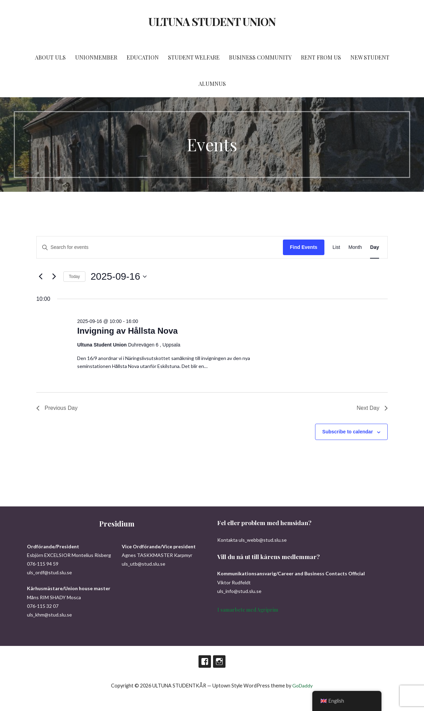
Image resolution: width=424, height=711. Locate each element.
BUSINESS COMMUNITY (260, 57)
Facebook (205, 661)
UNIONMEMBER (96, 57)
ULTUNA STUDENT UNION (212, 21)
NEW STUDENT (369, 57)
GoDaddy (302, 685)
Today (74, 276)
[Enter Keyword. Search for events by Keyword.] (160, 247)
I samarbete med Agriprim (247, 609)
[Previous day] (40, 276)
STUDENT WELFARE (194, 57)
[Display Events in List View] (336, 247)
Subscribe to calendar (347, 431)
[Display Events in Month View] (355, 247)
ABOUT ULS (50, 57)
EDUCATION (143, 57)
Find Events (303, 247)
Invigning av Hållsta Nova (127, 330)
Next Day (372, 408)
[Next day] (54, 276)
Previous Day (56, 408)
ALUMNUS (212, 83)
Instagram (219, 661)
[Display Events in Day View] (374, 247)
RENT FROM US (321, 57)
